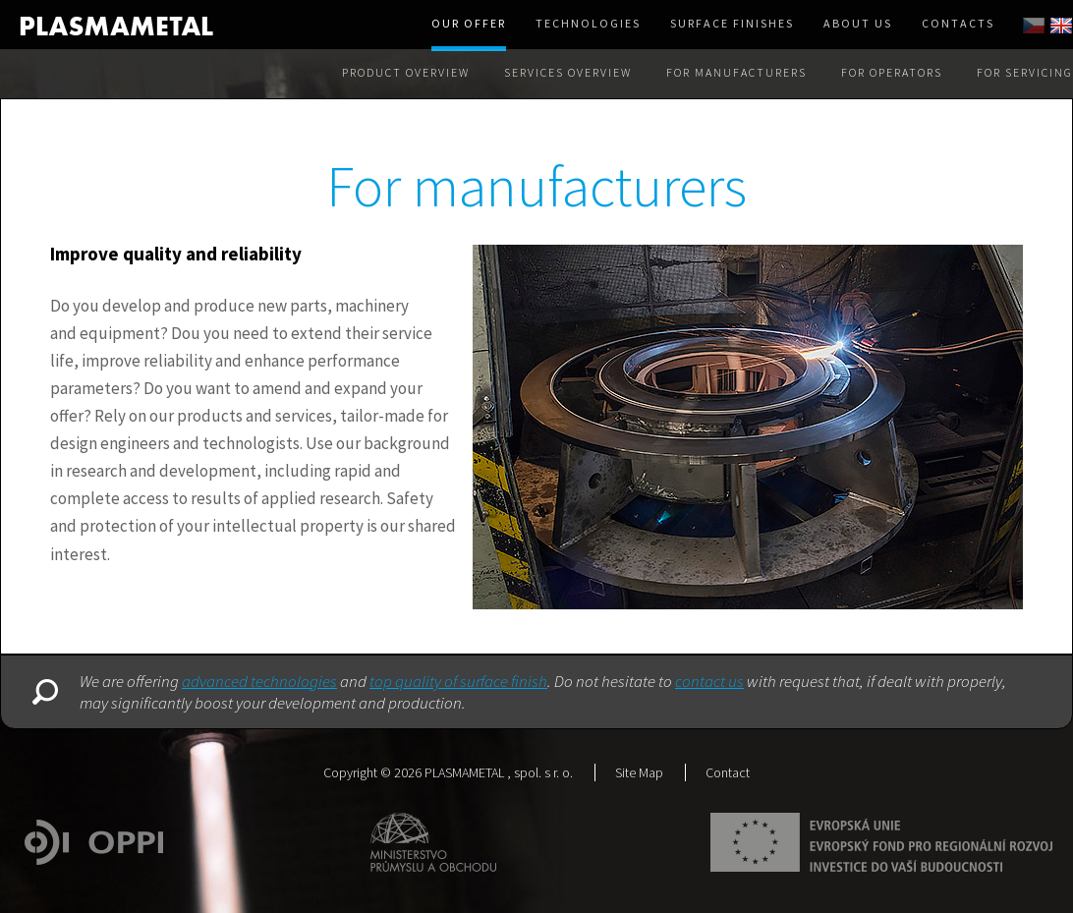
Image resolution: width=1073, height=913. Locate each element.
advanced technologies (259, 681)
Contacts (958, 23)
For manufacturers (736, 72)
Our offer (468, 23)
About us (857, 23)
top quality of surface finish (458, 681)
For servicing (1025, 72)
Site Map (639, 772)
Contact (728, 772)
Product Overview (406, 72)
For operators (891, 72)
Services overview (568, 72)
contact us (709, 681)
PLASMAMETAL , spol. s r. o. (498, 772)
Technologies (588, 23)
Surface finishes (732, 23)
